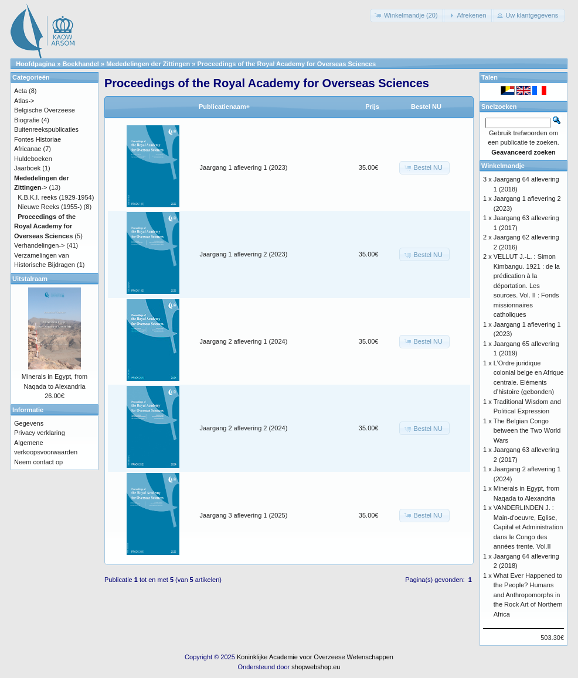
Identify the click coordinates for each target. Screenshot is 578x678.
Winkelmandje (503, 165)
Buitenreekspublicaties (46, 129)
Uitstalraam (29, 278)
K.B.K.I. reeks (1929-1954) (56, 197)
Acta (20, 90)
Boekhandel (81, 63)
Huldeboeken (33, 158)
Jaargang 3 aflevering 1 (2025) (244, 515)
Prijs (372, 106)
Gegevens (28, 423)
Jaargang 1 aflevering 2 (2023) (244, 254)
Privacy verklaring (39, 432)
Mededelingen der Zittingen (148, 63)
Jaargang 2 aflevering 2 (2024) (244, 428)
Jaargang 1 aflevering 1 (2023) (244, 167)
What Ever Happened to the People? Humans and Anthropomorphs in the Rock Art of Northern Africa (528, 595)
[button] (407, 15)
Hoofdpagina (35, 63)
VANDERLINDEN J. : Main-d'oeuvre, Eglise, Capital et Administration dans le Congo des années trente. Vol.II (528, 527)
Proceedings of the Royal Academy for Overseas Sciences (286, 63)
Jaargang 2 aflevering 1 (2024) (244, 341)
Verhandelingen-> (39, 245)
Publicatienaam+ (224, 106)
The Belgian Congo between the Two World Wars (527, 430)
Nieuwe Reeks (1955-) (49, 206)
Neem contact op (38, 461)
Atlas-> (24, 100)
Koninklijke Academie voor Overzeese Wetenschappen (315, 656)
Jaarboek (27, 168)
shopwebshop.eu (315, 666)
